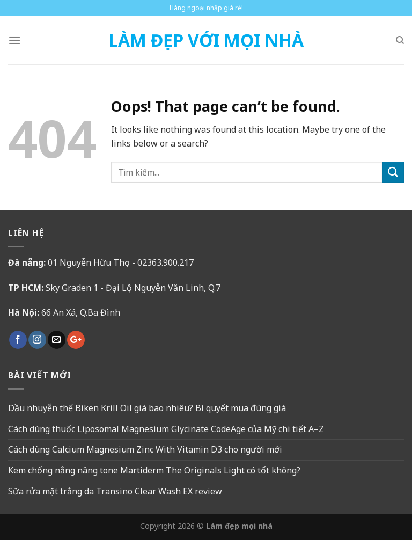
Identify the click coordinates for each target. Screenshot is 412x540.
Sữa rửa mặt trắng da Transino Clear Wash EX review (115, 491)
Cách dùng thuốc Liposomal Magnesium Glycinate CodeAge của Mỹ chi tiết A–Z (166, 429)
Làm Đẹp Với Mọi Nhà (206, 40)
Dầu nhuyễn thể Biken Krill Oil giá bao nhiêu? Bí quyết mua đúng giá (147, 408)
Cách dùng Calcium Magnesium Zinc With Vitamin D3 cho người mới (145, 449)
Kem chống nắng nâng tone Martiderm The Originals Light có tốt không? (154, 470)
